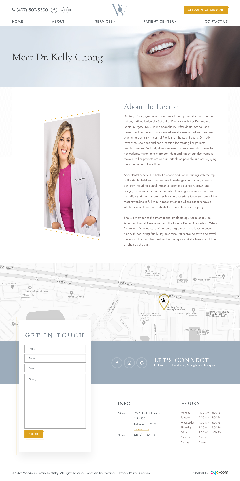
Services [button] (105, 21)
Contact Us (216, 21)
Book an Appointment (207, 10)
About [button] (59, 21)
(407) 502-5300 (32, 10)
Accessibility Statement (101, 472)
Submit (34, 434)
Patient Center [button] (160, 21)
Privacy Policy (128, 472)
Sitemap (144, 472)
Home (17, 21)
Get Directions (141, 429)
